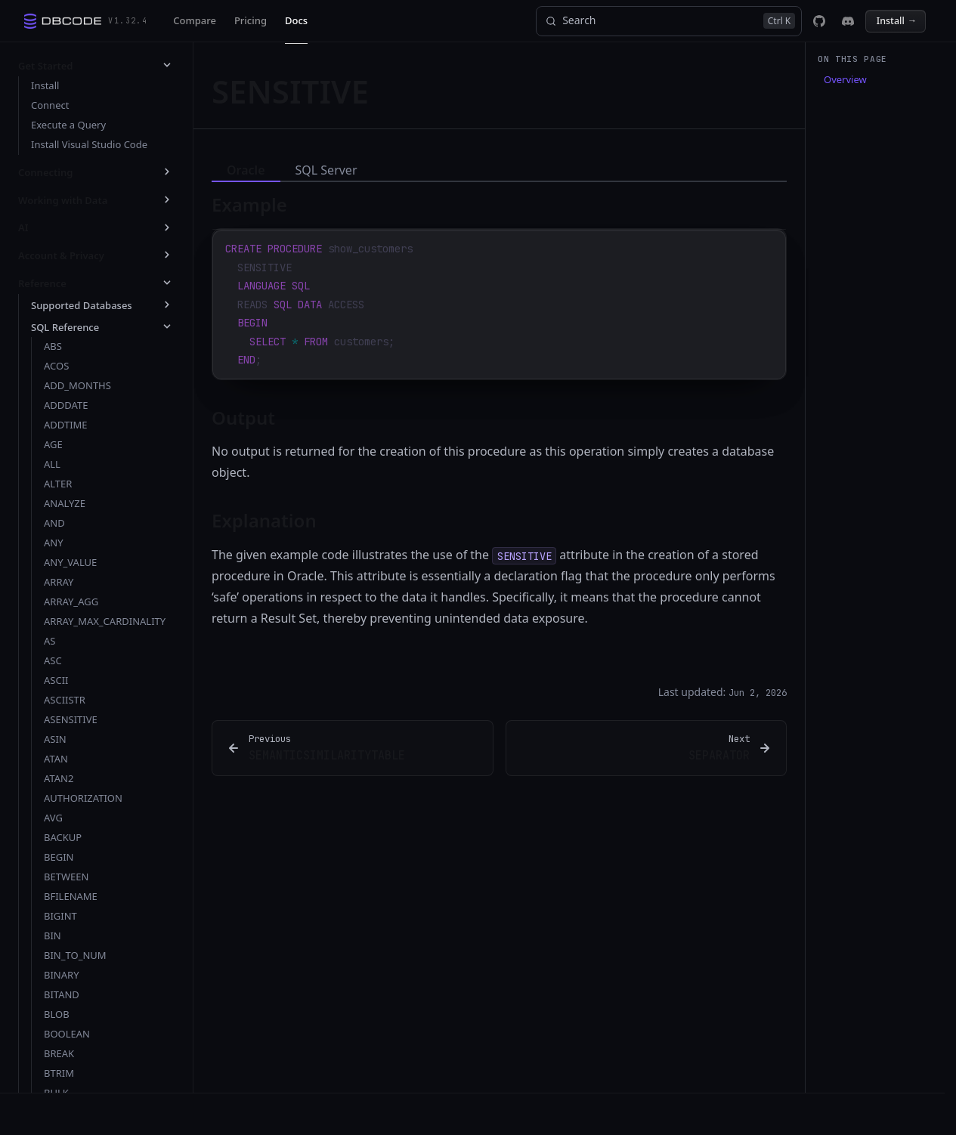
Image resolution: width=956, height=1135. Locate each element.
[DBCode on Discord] (848, 21)
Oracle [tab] (246, 170)
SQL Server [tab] (326, 170)
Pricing (250, 20)
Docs (296, 20)
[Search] (669, 21)
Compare (194, 20)
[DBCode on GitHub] (819, 21)
